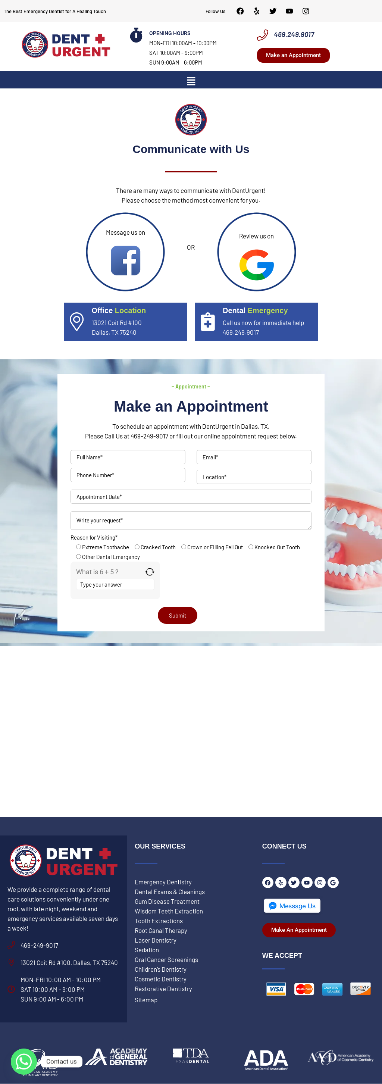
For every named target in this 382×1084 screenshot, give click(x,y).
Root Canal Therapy (161, 930)
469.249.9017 (294, 34)
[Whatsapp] (24, 1062)
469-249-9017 (39, 945)
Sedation (147, 950)
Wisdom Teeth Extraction (169, 911)
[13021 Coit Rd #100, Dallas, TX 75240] (11, 962)
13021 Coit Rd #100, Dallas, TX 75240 (69, 962)
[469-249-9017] (11, 945)
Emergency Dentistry (163, 882)
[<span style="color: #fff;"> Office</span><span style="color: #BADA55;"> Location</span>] (77, 322)
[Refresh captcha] (149, 572)
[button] (191, 81)
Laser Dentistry (155, 940)
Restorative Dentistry (163, 989)
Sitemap (146, 1000)
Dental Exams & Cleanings (170, 892)
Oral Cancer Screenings (166, 959)
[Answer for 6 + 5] (115, 584)
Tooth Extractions (159, 921)
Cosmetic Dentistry (161, 979)
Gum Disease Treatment (167, 901)
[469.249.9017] (262, 35)
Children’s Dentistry (161, 969)
